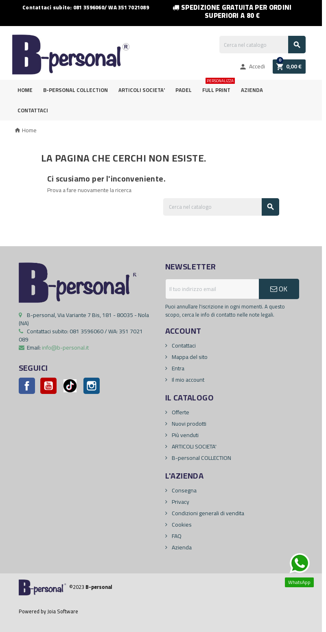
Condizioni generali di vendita (207, 513)
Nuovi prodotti (188, 423)
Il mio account (187, 379)
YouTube (48, 386)
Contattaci (33, 110)
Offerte (180, 412)
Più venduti (185, 435)
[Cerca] (262, 44)
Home (25, 90)
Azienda (252, 90)
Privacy (180, 501)
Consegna (184, 490)
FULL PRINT (218, 87)
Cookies (181, 524)
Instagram (91, 386)
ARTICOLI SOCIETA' (141, 90)
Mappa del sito (189, 357)
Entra (177, 368)
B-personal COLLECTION (201, 458)
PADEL (183, 90)
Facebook (27, 386)
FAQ (176, 536)
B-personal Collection (75, 90)
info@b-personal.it (65, 347)
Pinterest (70, 386)
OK (278, 288)
